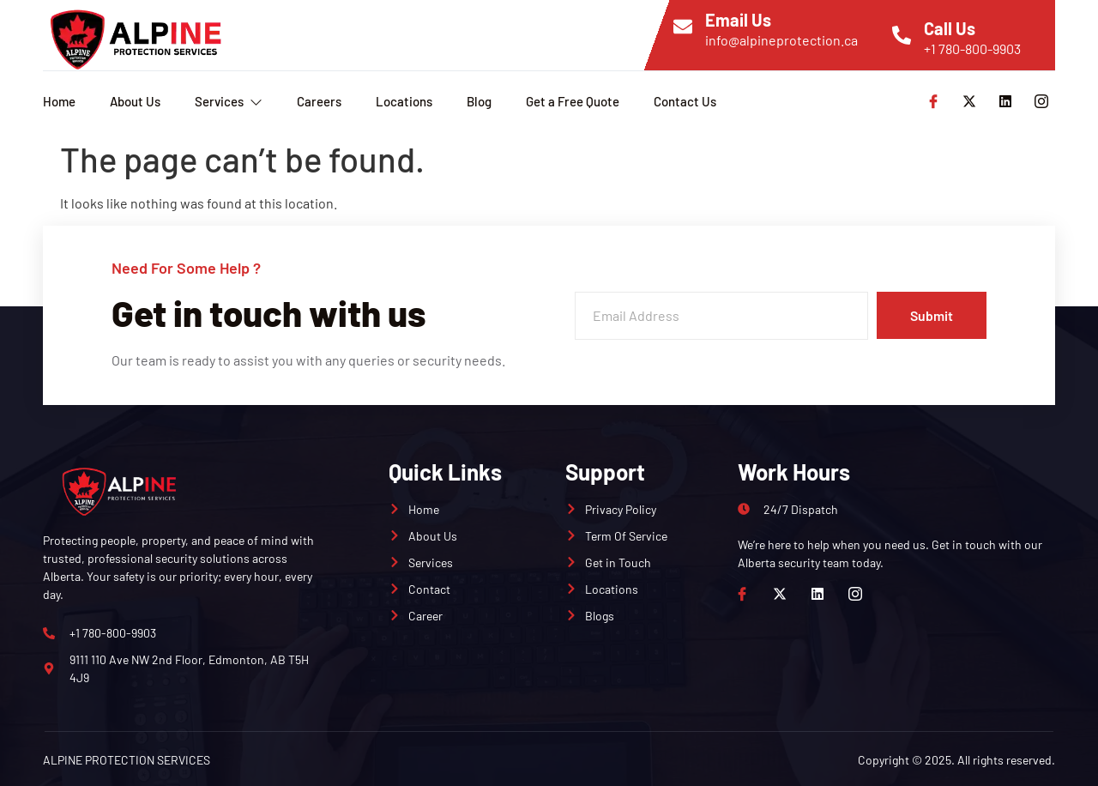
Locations (404, 101)
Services (228, 101)
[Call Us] (901, 35)
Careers (319, 101)
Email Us (738, 19)
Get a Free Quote (572, 101)
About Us (135, 101)
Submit (930, 315)
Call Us (949, 28)
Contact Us (685, 101)
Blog (479, 101)
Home (59, 101)
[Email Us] (682, 26)
